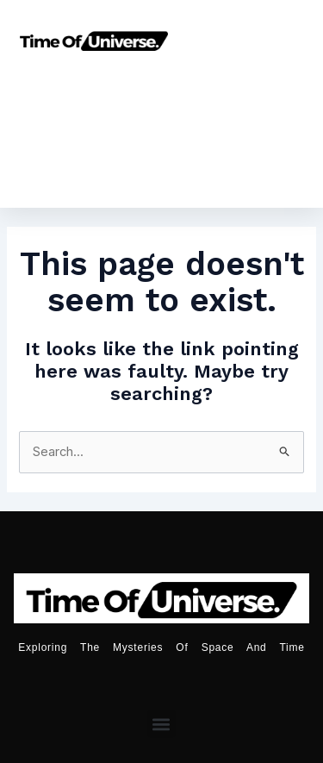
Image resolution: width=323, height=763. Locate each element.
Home (86, 91)
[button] (161, 724)
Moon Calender (172, 170)
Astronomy (196, 91)
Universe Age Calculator (161, 131)
